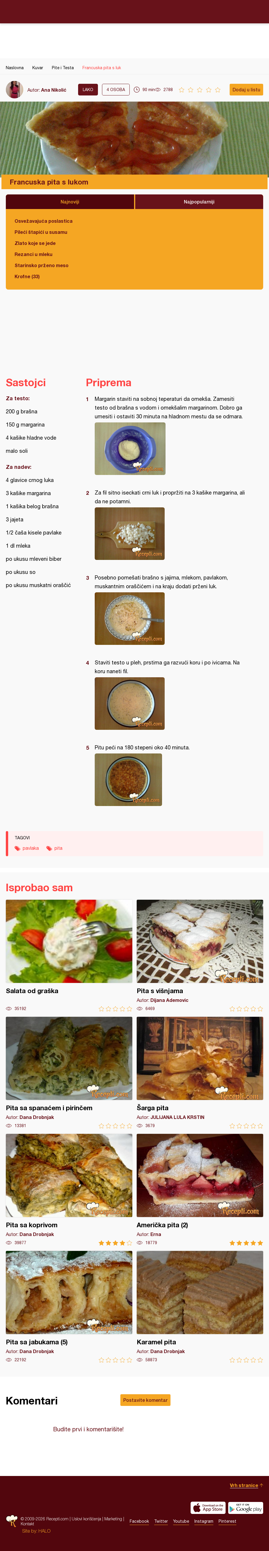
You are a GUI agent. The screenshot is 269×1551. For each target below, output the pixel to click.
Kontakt (27, 1523)
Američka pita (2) (200, 1190)
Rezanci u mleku (33, 254)
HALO (44, 1530)
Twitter (161, 1521)
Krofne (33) (27, 276)
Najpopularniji (199, 201)
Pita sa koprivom (69, 1190)
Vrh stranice (244, 1485)
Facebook (139, 1521)
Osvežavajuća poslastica (44, 221)
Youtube (181, 1521)
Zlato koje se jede (35, 243)
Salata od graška (69, 956)
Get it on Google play (245, 1508)
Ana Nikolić (53, 90)
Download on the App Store (208, 1508)
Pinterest (227, 1521)
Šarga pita (200, 1073)
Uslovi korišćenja (86, 1518)
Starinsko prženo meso (41, 265)
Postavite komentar (145, 1400)
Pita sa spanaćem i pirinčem (69, 1073)
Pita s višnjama (200, 956)
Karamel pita (200, 1307)
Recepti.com (134, 11)
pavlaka (31, 848)
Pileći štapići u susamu (41, 232)
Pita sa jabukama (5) (69, 1307)
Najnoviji (70, 201)
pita (58, 848)
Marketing (113, 1518)
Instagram (203, 1521)
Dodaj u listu (246, 89)
